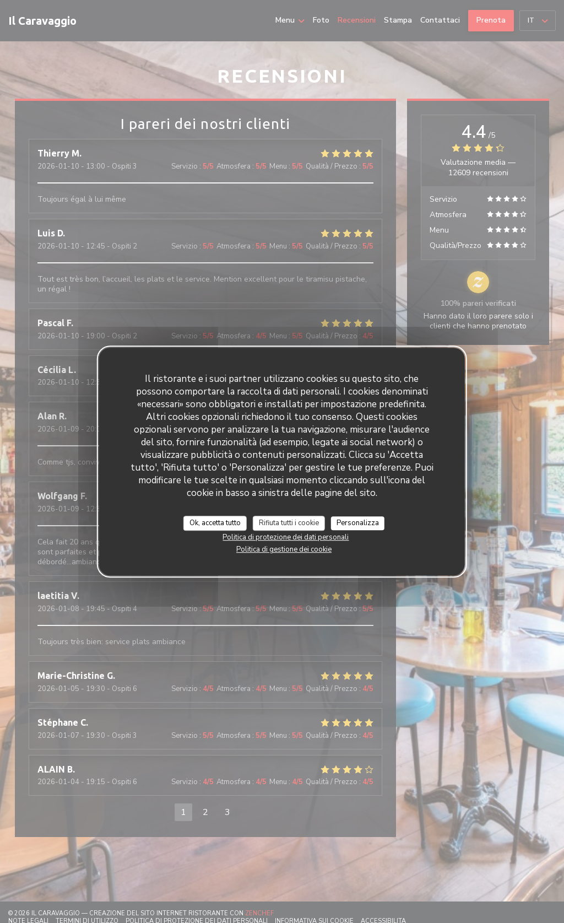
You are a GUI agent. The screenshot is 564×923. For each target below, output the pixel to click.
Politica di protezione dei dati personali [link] (286, 537)
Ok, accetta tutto (215, 523)
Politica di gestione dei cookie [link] (284, 549)
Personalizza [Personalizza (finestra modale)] (358, 523)
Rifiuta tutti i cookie (289, 523)
